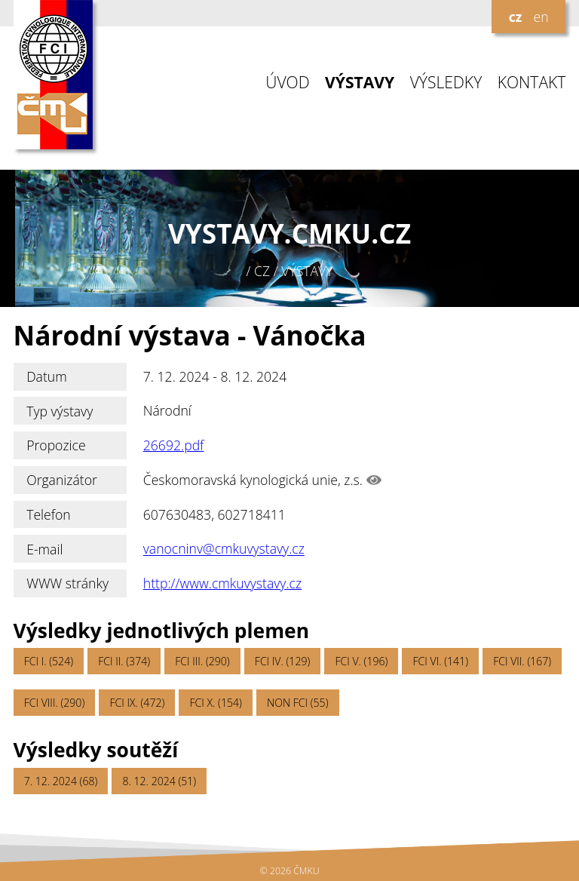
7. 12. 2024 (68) (61, 781)
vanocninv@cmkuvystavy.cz (224, 549)
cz (515, 17)
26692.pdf (173, 445)
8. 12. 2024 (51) (160, 781)
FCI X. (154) (215, 702)
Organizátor (61, 480)
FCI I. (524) (48, 661)
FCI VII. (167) (522, 661)
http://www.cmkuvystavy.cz (222, 583)
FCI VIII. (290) (54, 702)
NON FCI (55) (297, 702)
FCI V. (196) (361, 661)
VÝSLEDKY (446, 82)
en (540, 17)
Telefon (48, 514)
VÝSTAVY (359, 82)
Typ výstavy (59, 411)
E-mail (44, 549)
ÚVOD (287, 82)
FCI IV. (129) (282, 661)
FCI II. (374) (124, 661)
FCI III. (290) (202, 661)
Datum (46, 376)
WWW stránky (67, 583)
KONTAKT (532, 82)
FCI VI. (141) (440, 661)
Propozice (55, 445)
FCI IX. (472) (136, 702)
